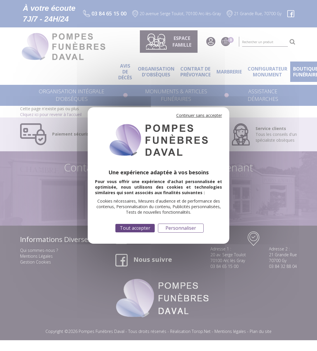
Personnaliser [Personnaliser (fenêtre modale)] (180, 228)
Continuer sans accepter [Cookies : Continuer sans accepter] (199, 115)
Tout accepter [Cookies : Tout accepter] (135, 228)
